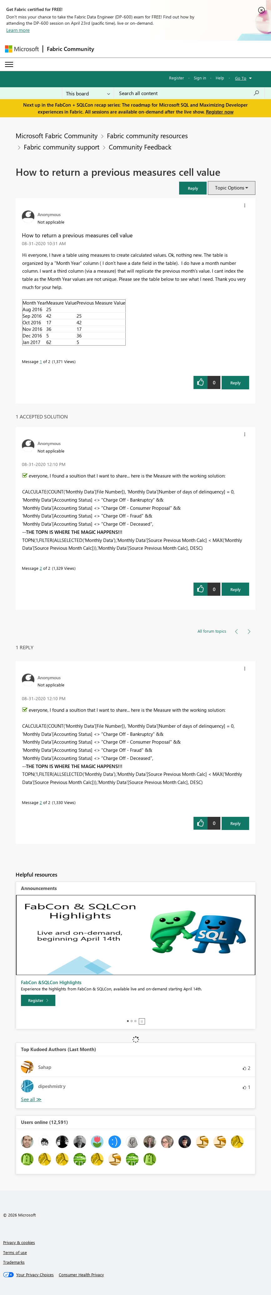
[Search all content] (189, 93)
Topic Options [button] (229, 188)
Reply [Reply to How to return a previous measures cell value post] (235, 382)
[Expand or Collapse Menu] (9, 64)
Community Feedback (140, 146)
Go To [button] (240, 78)
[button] (193, 188)
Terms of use (15, 1252)
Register (176, 77)
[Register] (38, 1000)
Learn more (18, 30)
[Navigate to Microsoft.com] (22, 49)
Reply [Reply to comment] (235, 589)
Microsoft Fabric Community (57, 135)
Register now (219, 112)
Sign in (200, 77)
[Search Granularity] (88, 93)
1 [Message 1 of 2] (41, 361)
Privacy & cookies (19, 1242)
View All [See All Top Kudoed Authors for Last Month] (31, 1099)
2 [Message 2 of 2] (41, 568)
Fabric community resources (147, 135)
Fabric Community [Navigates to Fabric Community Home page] (70, 49)
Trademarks (14, 1262)
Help (220, 77)
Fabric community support (61, 146)
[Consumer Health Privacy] (81, 1274)
